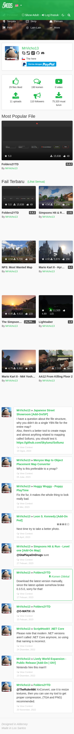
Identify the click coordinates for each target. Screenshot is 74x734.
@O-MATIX (24, 611)
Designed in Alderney (15, 724)
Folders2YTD (41, 572)
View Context (25, 447)
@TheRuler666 (26, 689)
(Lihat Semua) (36, 181)
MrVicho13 (30, 48)
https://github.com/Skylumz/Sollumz (40, 442)
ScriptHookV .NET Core (48, 628)
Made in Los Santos (14, 728)
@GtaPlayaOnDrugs (30, 555)
